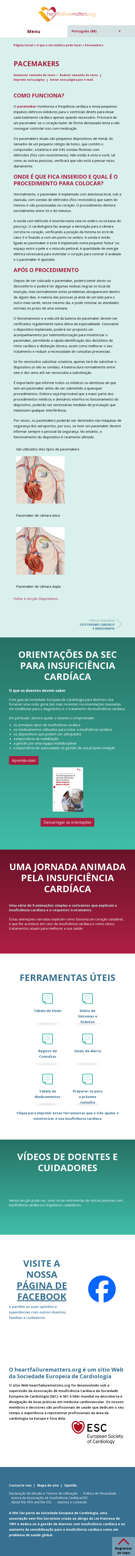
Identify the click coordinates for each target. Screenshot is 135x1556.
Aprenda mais (24, 760)
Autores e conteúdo (72, 1502)
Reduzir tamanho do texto (79, 75)
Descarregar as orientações (67, 822)
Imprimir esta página (29, 80)
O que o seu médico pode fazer (59, 45)
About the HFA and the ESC (31, 1502)
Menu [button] (33, 31)
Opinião (70, 1485)
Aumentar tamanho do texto (34, 75)
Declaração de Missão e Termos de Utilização (43, 1493)
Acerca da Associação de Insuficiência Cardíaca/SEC (49, 1498)
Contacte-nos (20, 1485)
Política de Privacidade (99, 1493)
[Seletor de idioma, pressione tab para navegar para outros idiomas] (96, 31)
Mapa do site (48, 1485)
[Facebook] (102, 1289)
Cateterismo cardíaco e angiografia (96, 624)
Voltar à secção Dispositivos (36, 598)
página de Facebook (42, 1291)
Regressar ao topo (123, 1550)
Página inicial (23, 45)
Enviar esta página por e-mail (71, 80)
